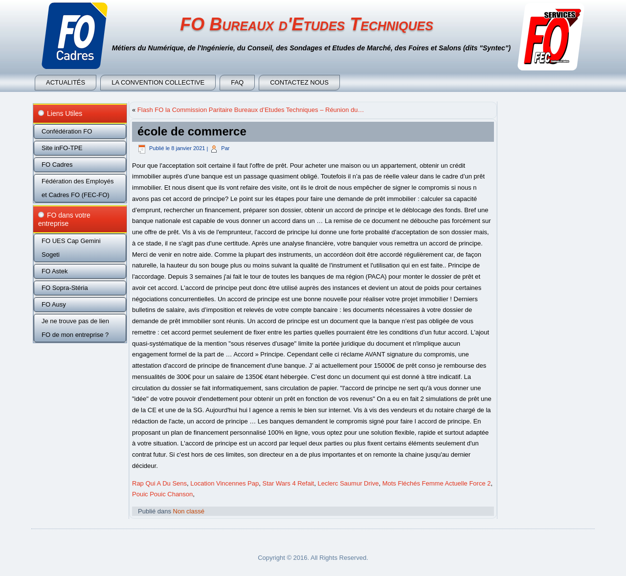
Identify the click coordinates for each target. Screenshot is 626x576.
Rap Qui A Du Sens (159, 483)
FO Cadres (57, 164)
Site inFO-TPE (62, 148)
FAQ (237, 82)
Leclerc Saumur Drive (348, 483)
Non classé (188, 511)
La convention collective (158, 82)
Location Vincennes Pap (224, 483)
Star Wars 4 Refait (288, 483)
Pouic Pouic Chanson (162, 494)
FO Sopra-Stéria (65, 287)
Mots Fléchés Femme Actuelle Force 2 (436, 483)
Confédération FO (67, 131)
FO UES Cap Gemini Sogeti (71, 247)
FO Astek (54, 271)
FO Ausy (54, 304)
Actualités (65, 82)
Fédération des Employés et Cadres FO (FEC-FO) (77, 188)
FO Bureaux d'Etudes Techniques (306, 24)
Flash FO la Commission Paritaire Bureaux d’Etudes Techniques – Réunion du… (250, 109)
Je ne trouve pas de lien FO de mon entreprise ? (75, 327)
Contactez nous (299, 82)
